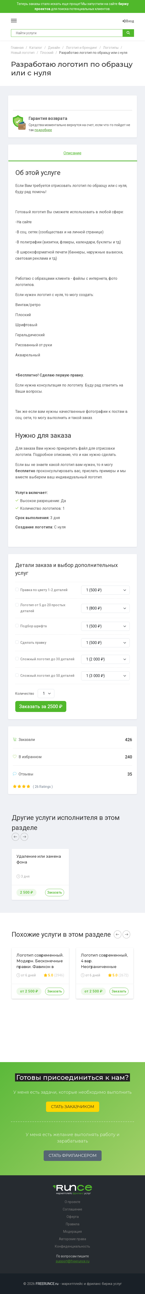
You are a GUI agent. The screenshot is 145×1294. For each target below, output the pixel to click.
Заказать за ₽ (40, 706)
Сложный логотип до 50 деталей (47, 676)
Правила (72, 1224)
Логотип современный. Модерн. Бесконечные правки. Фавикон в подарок (39, 964)
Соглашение (72, 1209)
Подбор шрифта (33, 626)
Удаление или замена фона (38, 859)
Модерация (72, 1231)
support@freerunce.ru (72, 1261)
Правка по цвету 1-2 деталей (43, 590)
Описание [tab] (72, 153)
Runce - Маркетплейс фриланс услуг (69, 21)
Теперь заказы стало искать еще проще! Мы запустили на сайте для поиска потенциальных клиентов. (73, 6)
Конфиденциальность (72, 1246)
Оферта (73, 1217)
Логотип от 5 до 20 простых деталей (42, 608)
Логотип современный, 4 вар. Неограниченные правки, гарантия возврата (104, 966)
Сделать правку (33, 642)
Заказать (54, 892)
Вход (128, 21)
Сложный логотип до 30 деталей (47, 659)
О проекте (72, 1202)
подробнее (43, 130)
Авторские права (72, 1239)
